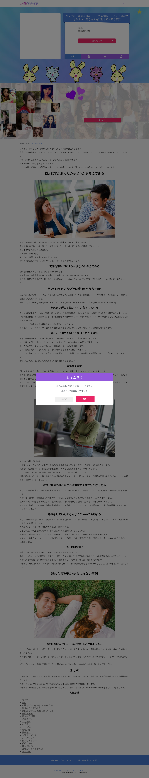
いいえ (64, 399)
